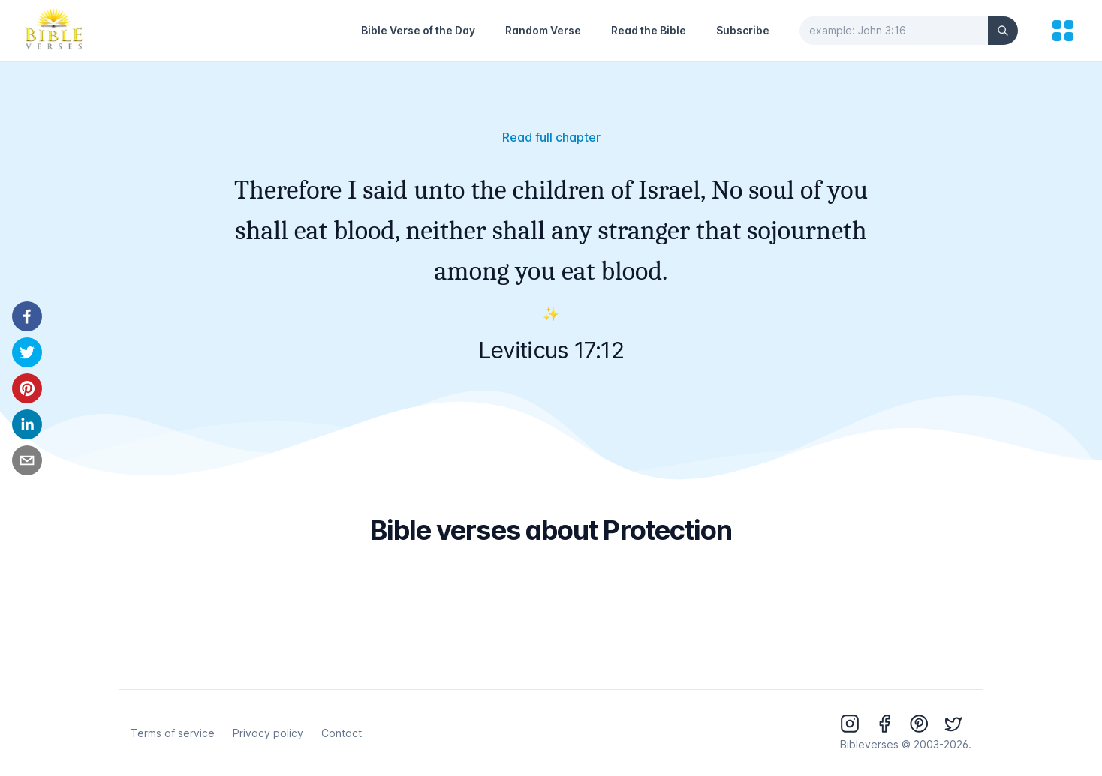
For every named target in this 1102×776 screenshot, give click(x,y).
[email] (27, 460)
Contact (341, 733)
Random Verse (543, 30)
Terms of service (173, 733)
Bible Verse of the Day (418, 30)
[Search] (1003, 30)
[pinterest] (27, 388)
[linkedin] (27, 424)
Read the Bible (648, 30)
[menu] (1063, 31)
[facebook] (27, 316)
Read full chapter (551, 137)
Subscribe (742, 30)
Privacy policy (268, 733)
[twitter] (27, 352)
